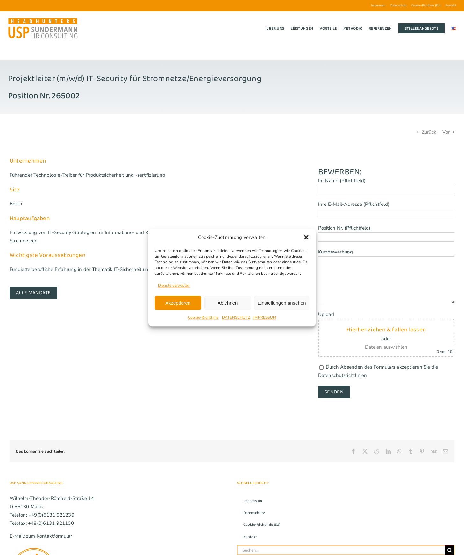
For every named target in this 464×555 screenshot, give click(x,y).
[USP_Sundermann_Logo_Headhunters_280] (43, 19)
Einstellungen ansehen (282, 303)
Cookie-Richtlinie (203, 317)
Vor (446, 132)
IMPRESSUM (264, 317)
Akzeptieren (177, 303)
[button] (306, 237)
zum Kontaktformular (49, 536)
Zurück (429, 132)
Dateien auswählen (386, 347)
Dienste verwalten (174, 285)
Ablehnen (228, 303)
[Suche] (449, 550)
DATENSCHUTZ (236, 317)
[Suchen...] (341, 550)
